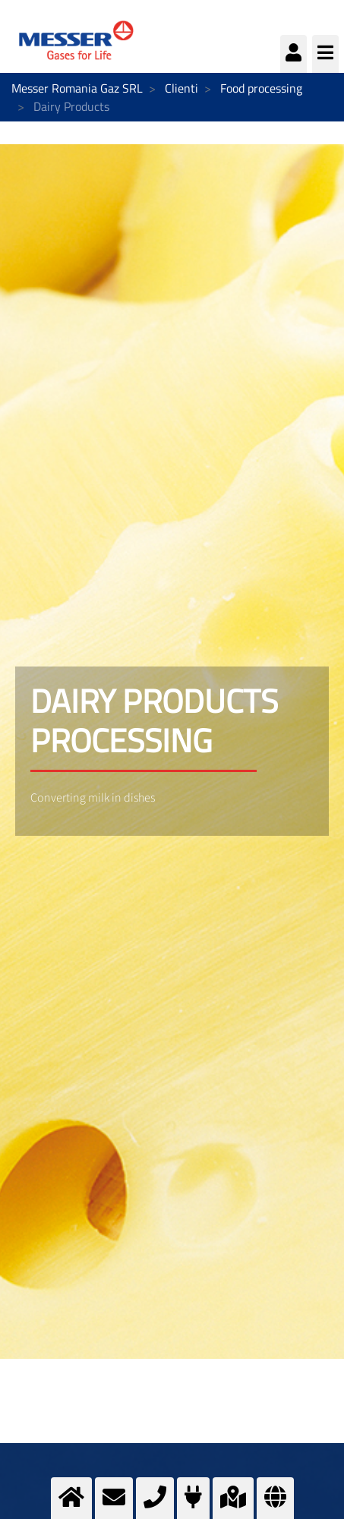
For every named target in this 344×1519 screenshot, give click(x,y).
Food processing (261, 88)
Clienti (181, 88)
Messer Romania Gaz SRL (77, 88)
